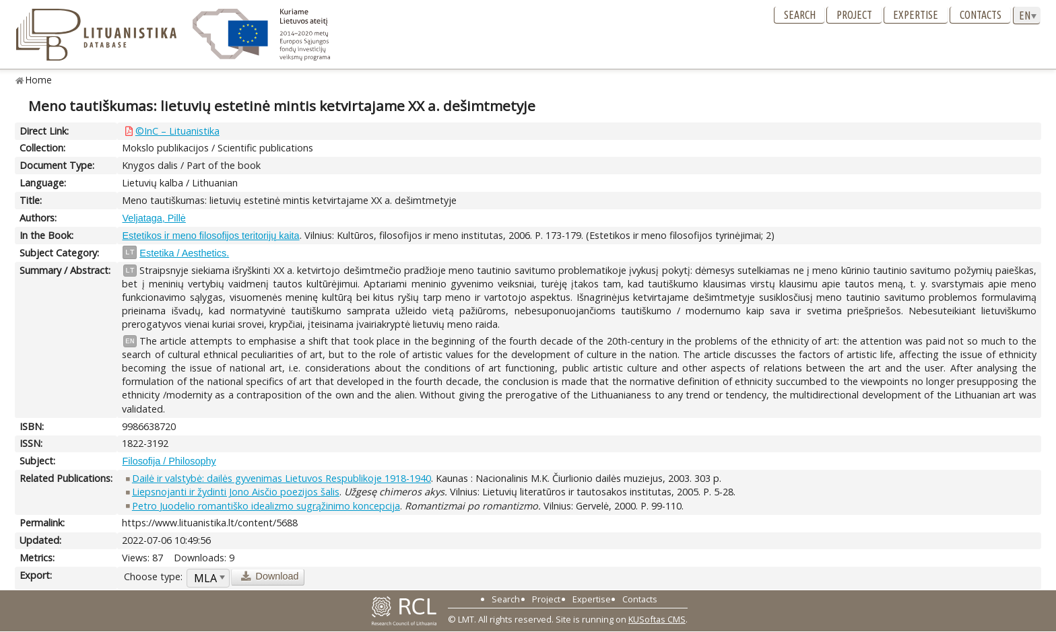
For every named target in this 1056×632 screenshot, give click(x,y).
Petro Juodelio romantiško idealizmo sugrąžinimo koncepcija (266, 505)
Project (854, 15)
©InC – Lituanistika (177, 131)
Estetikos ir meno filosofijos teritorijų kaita (210, 235)
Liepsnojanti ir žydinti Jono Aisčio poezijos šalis (235, 491)
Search (800, 15)
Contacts (980, 15)
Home (39, 79)
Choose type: (153, 576)
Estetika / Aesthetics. (184, 253)
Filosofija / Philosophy (169, 461)
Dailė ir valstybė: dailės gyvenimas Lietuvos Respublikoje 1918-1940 (281, 478)
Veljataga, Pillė (153, 218)
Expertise (915, 15)
